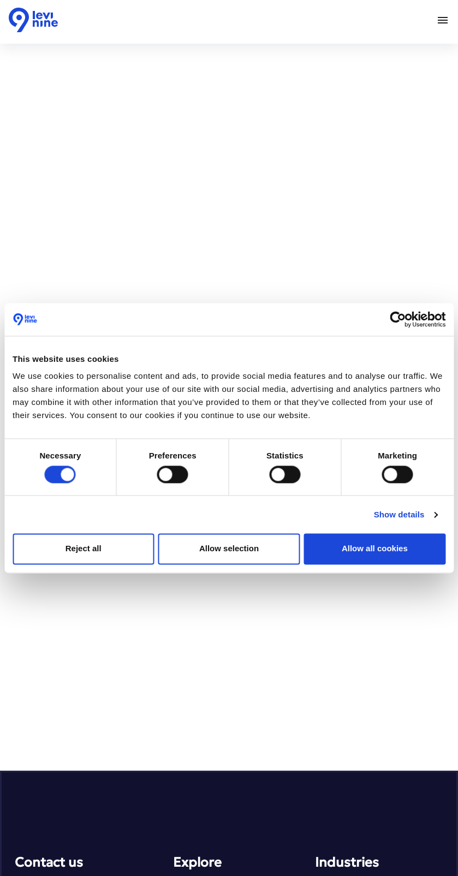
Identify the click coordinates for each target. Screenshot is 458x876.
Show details (399, 514)
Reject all (84, 548)
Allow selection (229, 548)
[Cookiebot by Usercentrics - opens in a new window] (397, 319)
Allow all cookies (375, 548)
